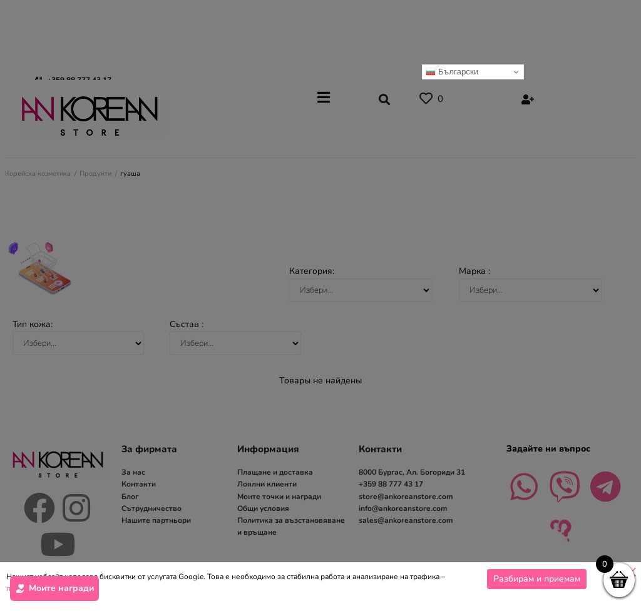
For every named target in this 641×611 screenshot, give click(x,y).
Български (452, 72)
